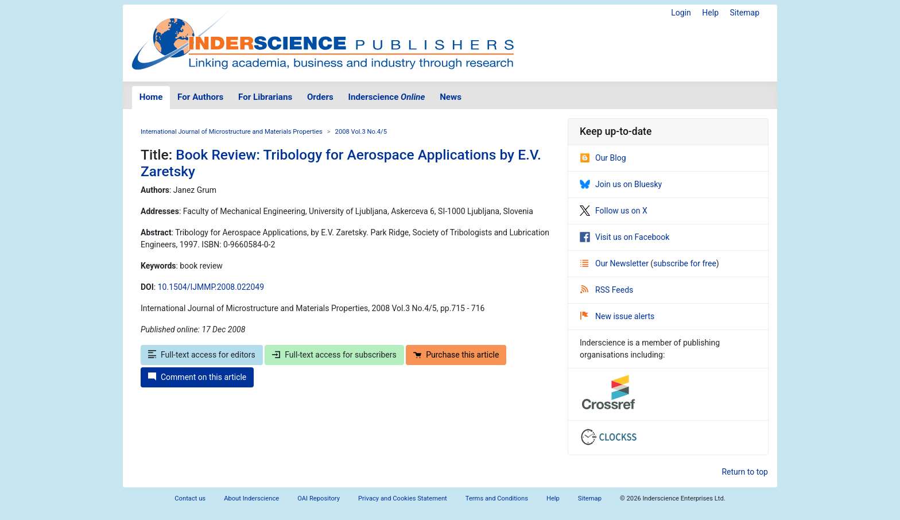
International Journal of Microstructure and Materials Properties (232, 131)
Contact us (189, 498)
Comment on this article (197, 377)
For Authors (200, 97)
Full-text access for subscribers (334, 354)
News (450, 97)
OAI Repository (318, 498)
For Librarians (265, 97)
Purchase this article (456, 354)
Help (710, 12)
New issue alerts (617, 316)
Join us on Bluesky (621, 184)
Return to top (744, 471)
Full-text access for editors (201, 354)
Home (151, 97)
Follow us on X (613, 210)
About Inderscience (251, 498)
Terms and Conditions (496, 498)
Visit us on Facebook (624, 237)
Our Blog (603, 157)
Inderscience (386, 97)
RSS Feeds (606, 289)
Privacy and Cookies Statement (402, 498)
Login (681, 12)
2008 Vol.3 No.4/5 (361, 131)
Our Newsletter (615, 263)
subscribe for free (684, 263)
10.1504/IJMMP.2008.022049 (211, 287)
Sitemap (744, 12)
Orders (320, 97)
